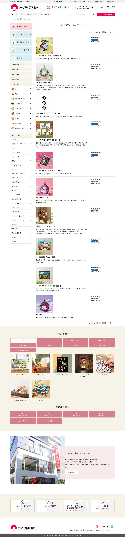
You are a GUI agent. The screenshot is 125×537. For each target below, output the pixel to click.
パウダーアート (16, 178)
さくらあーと (15, 169)
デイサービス (38, 14)
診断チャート (15, 79)
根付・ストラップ (16, 157)
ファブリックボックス (17, 216)
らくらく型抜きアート (17, 182)
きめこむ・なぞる (18, 98)
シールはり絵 (15, 195)
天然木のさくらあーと (18, 173)
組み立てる (16, 103)
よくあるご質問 (72, 1)
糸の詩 (13, 190)
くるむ (15, 93)
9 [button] (110, 32)
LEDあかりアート (16, 186)
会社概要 (71, 530)
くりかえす (16, 108)
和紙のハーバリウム (17, 220)
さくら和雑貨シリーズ (18, 203)
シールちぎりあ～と (17, 165)
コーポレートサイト (86, 1)
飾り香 (13, 161)
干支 (22, 14)
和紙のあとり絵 (16, 199)
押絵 (12, 148)
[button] (113, 32)
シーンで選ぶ (15, 74)
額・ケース (16, 123)
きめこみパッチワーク (18, 144)
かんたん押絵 (15, 152)
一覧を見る (14, 140)
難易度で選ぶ (15, 69)
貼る (14, 88)
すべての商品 (15, 64)
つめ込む (16, 113)
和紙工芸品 (15, 207)
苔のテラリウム (16, 224)
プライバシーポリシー (108, 530)
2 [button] (105, 32)
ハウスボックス (16, 212)
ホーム (12, 19)
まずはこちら (60, 1)
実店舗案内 (111, 1)
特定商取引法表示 (89, 530)
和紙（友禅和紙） (16, 233)
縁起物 (29, 14)
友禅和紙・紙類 (17, 128)
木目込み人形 (15, 229)
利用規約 (98, 530)
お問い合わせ (99, 1)
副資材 (47, 14)
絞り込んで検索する (106, 14)
